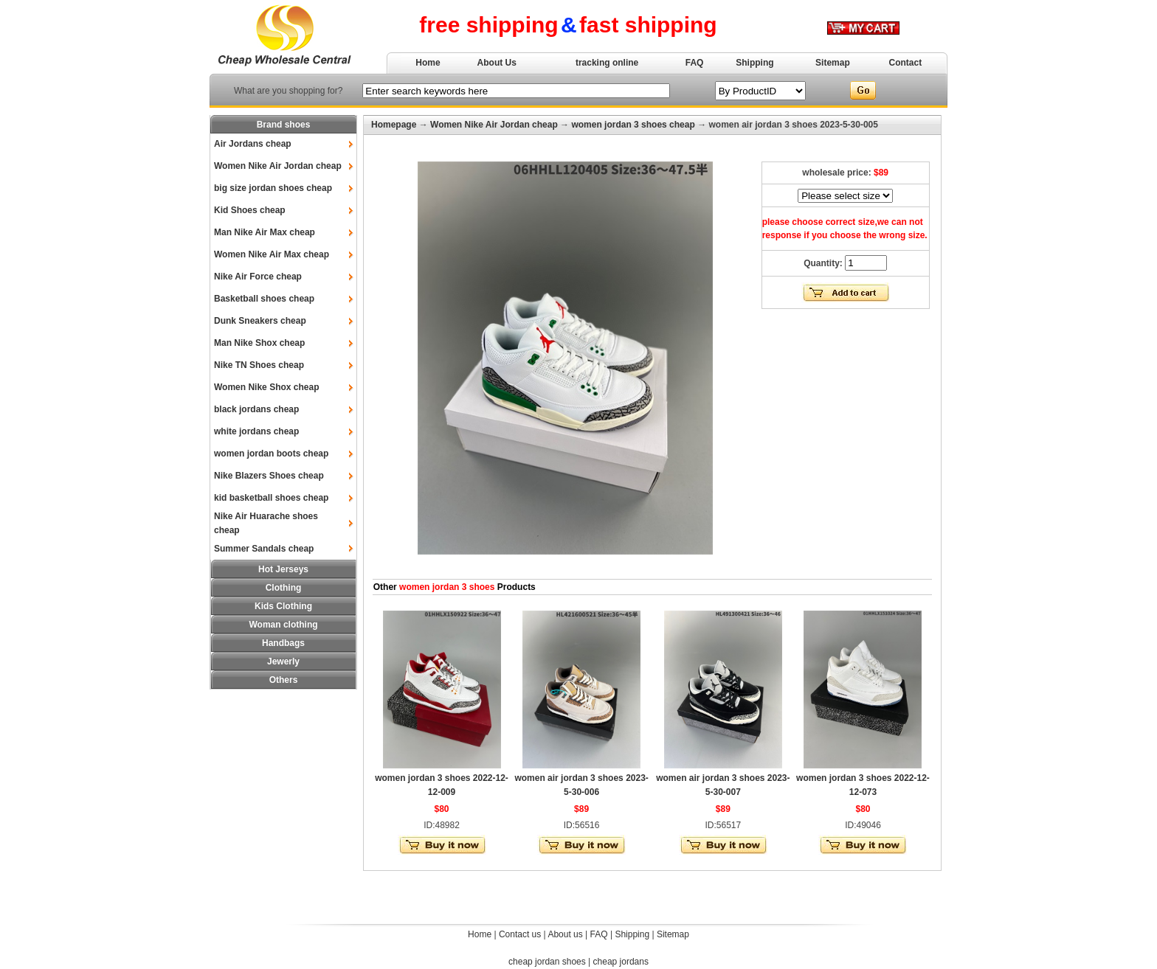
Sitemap (832, 63)
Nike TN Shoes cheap (259, 365)
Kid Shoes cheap (250, 210)
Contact (905, 63)
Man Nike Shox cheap (259, 343)
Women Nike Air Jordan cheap (278, 166)
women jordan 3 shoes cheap (632, 124)
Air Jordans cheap (252, 144)
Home (427, 63)
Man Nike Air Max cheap (264, 232)
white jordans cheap (256, 431)
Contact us (520, 934)
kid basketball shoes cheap (271, 498)
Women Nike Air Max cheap (271, 254)
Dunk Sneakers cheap (260, 321)
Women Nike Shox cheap (266, 387)
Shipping (754, 63)
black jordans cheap (256, 409)
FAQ (694, 63)
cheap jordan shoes (547, 961)
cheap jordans (621, 961)
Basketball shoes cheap (264, 299)
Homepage (393, 124)
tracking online (607, 63)
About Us (497, 63)
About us (565, 934)
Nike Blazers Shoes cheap (269, 475)
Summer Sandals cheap (264, 548)
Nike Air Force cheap (258, 276)
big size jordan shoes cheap (273, 188)
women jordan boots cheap (271, 453)
